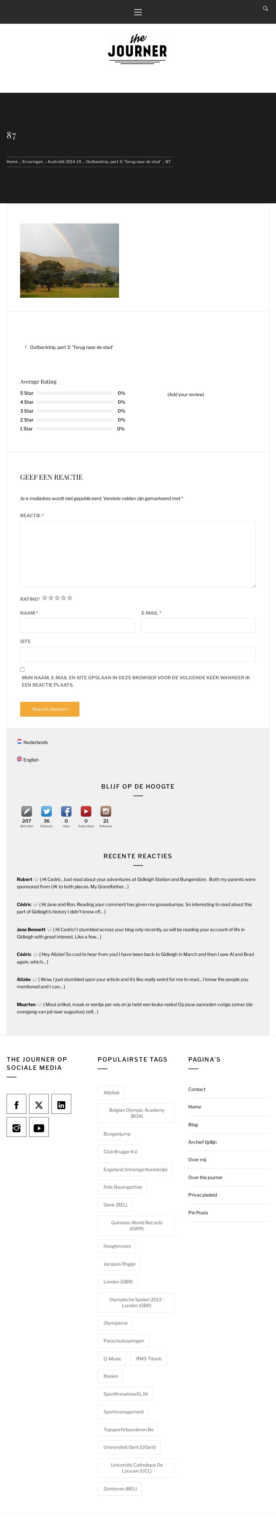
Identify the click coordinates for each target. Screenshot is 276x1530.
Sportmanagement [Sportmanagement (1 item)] (124, 1411)
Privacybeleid (202, 1195)
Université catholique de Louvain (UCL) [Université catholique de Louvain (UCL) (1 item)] (137, 1468)
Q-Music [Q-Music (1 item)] (113, 1358)
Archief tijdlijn (202, 1142)
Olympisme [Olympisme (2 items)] (116, 1323)
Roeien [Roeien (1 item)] (111, 1376)
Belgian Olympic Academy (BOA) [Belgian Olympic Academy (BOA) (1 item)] (137, 1113)
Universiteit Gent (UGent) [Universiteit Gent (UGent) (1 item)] (130, 1447)
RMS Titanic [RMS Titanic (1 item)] (149, 1358)
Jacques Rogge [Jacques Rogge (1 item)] (120, 1264)
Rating (30, 599)
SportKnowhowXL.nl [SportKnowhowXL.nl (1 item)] (126, 1394)
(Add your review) (186, 394)
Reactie (32, 515)
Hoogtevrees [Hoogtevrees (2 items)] (117, 1246)
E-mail (151, 613)
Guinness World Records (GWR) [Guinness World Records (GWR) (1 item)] (137, 1225)
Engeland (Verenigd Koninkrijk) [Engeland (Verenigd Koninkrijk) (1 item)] (136, 1169)
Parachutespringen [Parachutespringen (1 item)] (124, 1340)
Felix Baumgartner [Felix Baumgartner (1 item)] (123, 1187)
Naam (29, 613)
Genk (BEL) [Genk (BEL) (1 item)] (115, 1204)
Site (25, 641)
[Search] (266, 8)
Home (194, 1106)
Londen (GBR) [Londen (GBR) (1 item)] (118, 1281)
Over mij (197, 1159)
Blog (193, 1124)
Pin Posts (198, 1212)
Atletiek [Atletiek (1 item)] (112, 1092)
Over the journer (205, 1177)
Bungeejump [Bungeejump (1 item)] (117, 1134)
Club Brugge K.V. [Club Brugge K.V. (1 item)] (121, 1151)
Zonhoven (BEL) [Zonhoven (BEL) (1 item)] (120, 1488)
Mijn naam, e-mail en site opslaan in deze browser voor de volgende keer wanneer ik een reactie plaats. (136, 681)
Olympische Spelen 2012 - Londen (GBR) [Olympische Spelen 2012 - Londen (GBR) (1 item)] (136, 1302)
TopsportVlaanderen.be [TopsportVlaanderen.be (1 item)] (129, 1429)
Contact (196, 1089)
